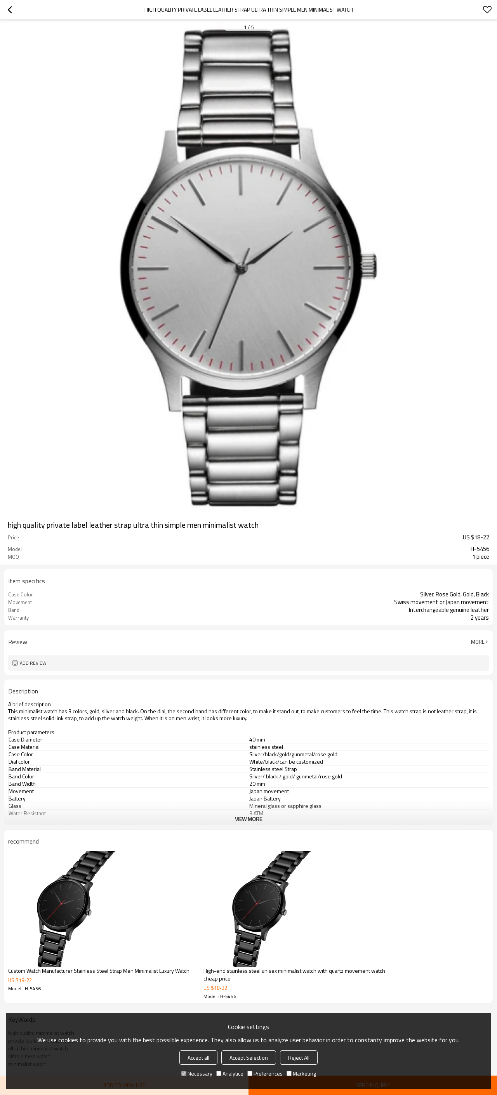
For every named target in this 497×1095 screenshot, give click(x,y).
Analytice (229, 1073)
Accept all (198, 1057)
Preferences (265, 1073)
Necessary (196, 1073)
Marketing (301, 1073)
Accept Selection (248, 1057)
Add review (33, 663)
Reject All (298, 1057)
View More (248, 819)
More (478, 642)
